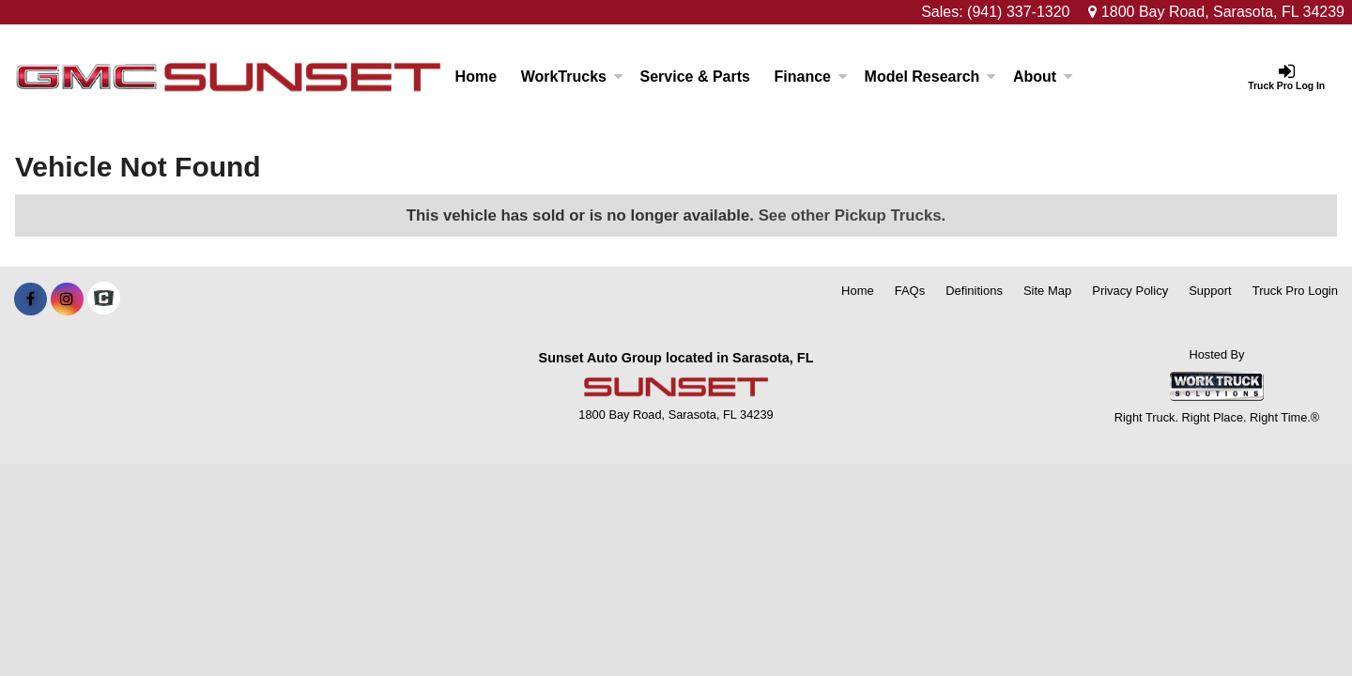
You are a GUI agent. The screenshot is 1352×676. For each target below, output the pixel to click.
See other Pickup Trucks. (852, 215)
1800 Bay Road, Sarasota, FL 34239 (1216, 12)
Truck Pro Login (1295, 291)
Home (476, 76)
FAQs (910, 291)
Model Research (931, 76)
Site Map (1047, 291)
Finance (811, 76)
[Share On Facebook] (30, 299)
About (1043, 76)
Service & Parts (695, 76)
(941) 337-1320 (1018, 12)
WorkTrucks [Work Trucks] (572, 76)
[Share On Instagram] (67, 299)
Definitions (974, 291)
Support (1210, 291)
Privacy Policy (1130, 291)
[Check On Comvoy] (103, 299)
